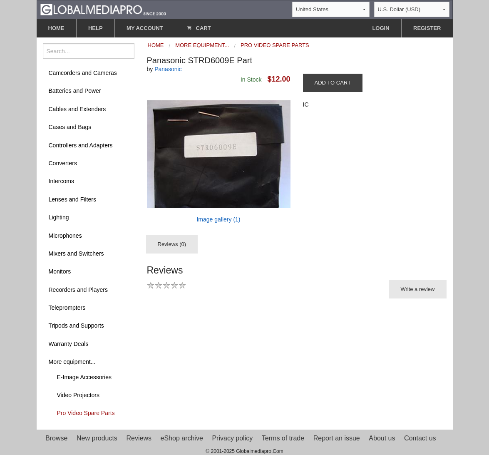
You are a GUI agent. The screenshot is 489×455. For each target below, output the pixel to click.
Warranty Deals (69, 344)
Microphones (65, 235)
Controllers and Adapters (81, 145)
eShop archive (182, 438)
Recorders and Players (78, 289)
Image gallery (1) (218, 219)
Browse (56, 438)
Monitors (60, 271)
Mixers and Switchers (76, 253)
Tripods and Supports (76, 325)
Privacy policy (232, 438)
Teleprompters (67, 307)
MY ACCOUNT (145, 28)
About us (382, 438)
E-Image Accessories (84, 377)
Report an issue (336, 438)
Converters (63, 163)
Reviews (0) (172, 244)
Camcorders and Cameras (83, 73)
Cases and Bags (70, 127)
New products (97, 438)
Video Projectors (78, 395)
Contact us (420, 438)
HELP (95, 28)
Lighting (59, 217)
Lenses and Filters (72, 199)
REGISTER (427, 28)
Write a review (417, 289)
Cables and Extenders (77, 109)
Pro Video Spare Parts (86, 413)
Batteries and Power (75, 90)
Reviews (138, 438)
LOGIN (380, 28)
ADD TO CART (333, 83)
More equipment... (72, 361)
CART (199, 28)
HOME (56, 28)
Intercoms (61, 181)
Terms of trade (283, 438)
